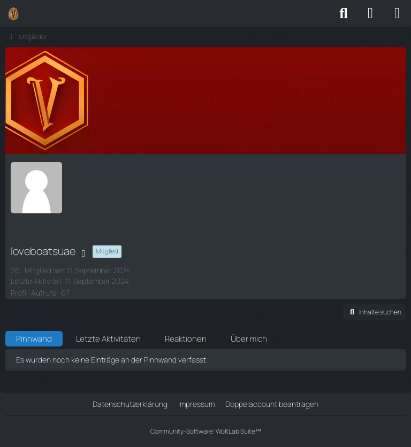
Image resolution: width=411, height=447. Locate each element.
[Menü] (397, 13)
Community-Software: (205, 431)
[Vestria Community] (13, 13)
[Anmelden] (370, 13)
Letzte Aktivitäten (108, 338)
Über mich (249, 338)
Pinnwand (34, 338)
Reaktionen (186, 338)
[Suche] (343, 13)
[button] (374, 312)
